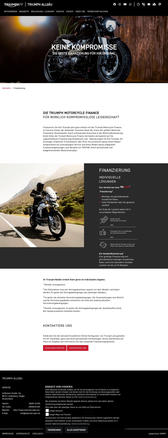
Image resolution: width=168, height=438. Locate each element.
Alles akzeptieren (76, 430)
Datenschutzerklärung (87, 397)
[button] (11, 11)
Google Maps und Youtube (60, 414)
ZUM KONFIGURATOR (54, 348)
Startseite (6, 88)
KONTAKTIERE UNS (77, 348)
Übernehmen (54, 430)
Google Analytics (56, 411)
